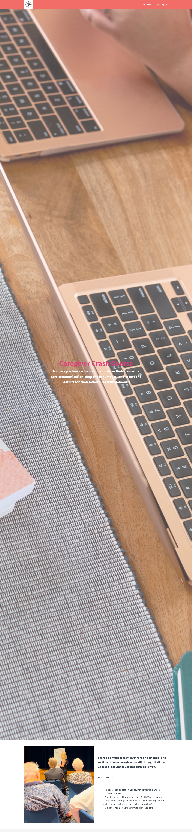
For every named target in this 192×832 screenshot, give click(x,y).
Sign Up (164, 4)
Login (156, 4)
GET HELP (147, 4)
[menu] (154, 4)
